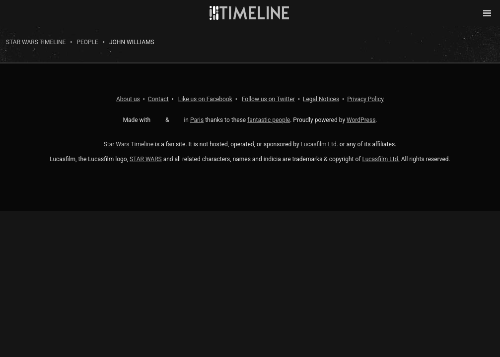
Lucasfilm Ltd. (319, 144)
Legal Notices (321, 99)
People (87, 42)
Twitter (268, 99)
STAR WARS (146, 159)
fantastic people (268, 120)
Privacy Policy (365, 99)
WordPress (361, 120)
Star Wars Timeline (36, 42)
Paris (197, 120)
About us (128, 99)
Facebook (205, 99)
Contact (158, 99)
